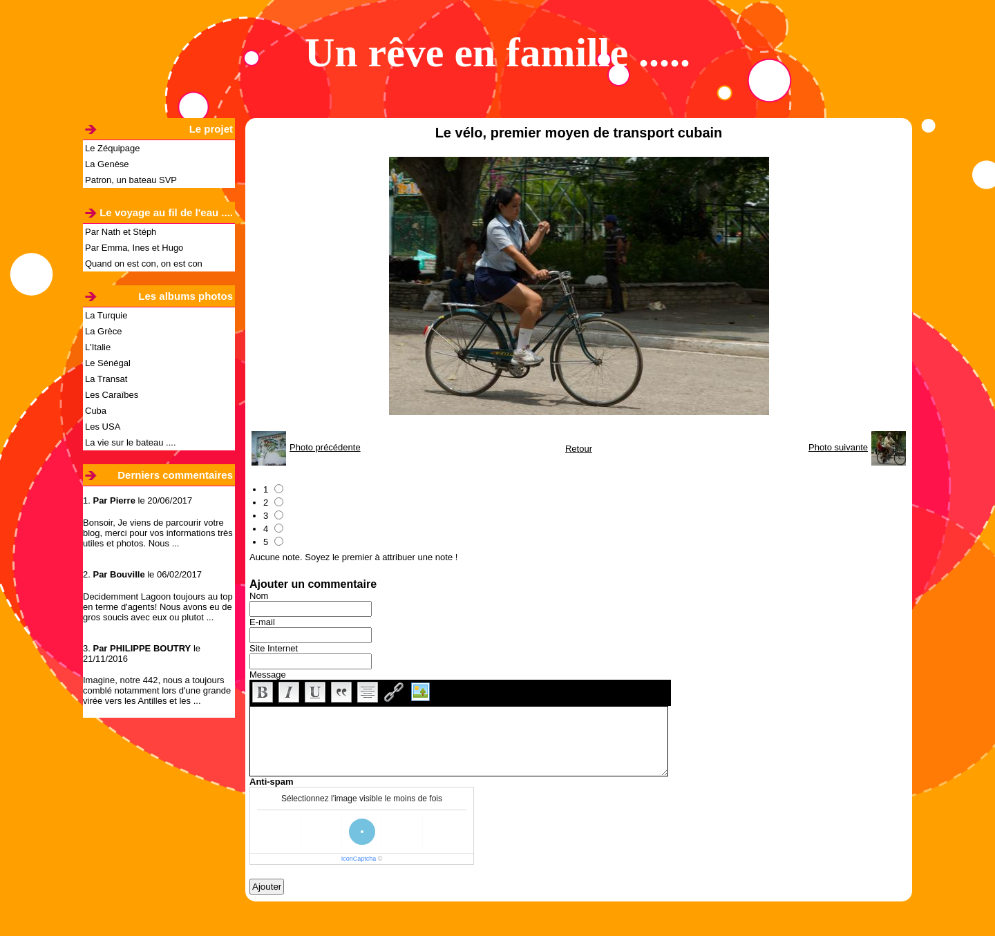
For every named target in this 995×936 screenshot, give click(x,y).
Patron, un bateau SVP (131, 180)
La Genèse (107, 164)
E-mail (262, 622)
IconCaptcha (359, 858)
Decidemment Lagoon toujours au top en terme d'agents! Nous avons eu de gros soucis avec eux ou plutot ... (158, 606)
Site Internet (273, 648)
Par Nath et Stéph (120, 232)
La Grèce (103, 331)
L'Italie (98, 347)
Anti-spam (271, 781)
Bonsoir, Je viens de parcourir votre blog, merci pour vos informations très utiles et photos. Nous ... (158, 532)
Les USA (102, 426)
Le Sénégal (108, 363)
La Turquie (106, 315)
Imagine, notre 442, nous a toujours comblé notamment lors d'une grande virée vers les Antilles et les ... (157, 690)
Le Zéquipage (112, 148)
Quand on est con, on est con (143, 263)
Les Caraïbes (111, 395)
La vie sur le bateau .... (130, 442)
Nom (258, 596)
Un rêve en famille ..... (497, 52)
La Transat (106, 379)
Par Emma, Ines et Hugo (134, 247)
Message (267, 674)
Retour (578, 448)
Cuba (95, 410)
